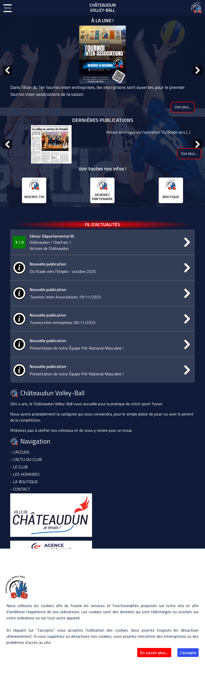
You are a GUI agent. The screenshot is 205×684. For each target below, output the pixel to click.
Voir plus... (183, 107)
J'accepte (188, 653)
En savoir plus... (154, 653)
